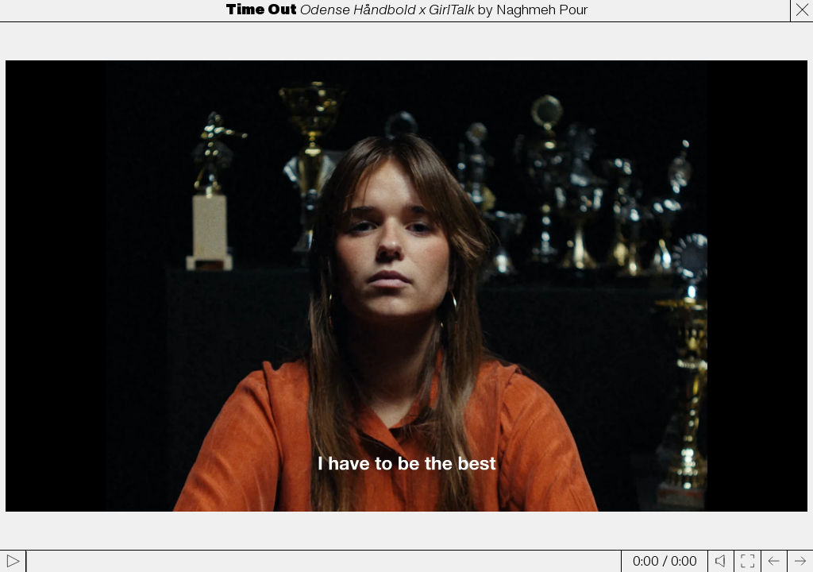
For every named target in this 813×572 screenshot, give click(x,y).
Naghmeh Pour (542, 10)
